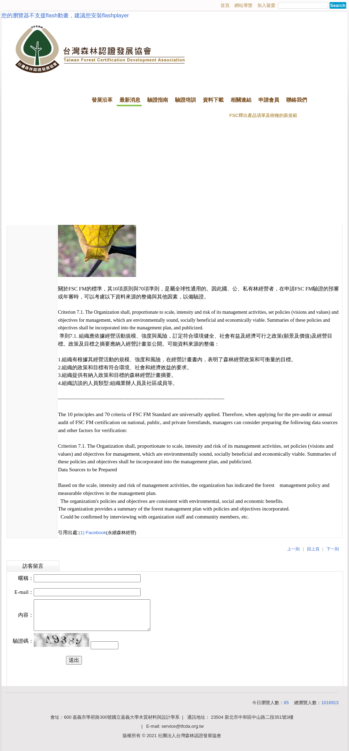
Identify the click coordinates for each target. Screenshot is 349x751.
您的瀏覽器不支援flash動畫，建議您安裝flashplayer (65, 15)
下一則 (332, 549)
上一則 (293, 549)
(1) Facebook (92, 532)
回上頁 (313, 549)
